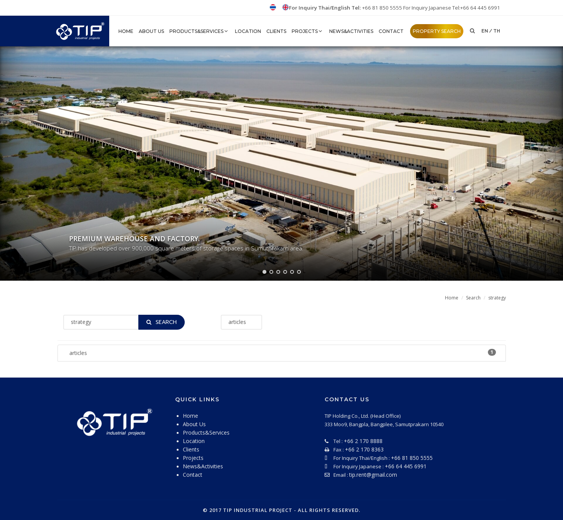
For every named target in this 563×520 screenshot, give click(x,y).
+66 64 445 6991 (406, 466)
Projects (308, 31)
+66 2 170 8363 (364, 449)
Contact (391, 31)
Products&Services (199, 31)
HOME (125, 31)
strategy (497, 297)
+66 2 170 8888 (363, 441)
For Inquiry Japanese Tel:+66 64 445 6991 (451, 7)
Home (451, 297)
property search (437, 31)
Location (248, 31)
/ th (494, 31)
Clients (276, 31)
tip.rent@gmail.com (373, 474)
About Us (151, 31)
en (484, 31)
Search (473, 297)
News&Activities (351, 31)
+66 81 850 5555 (382, 7)
